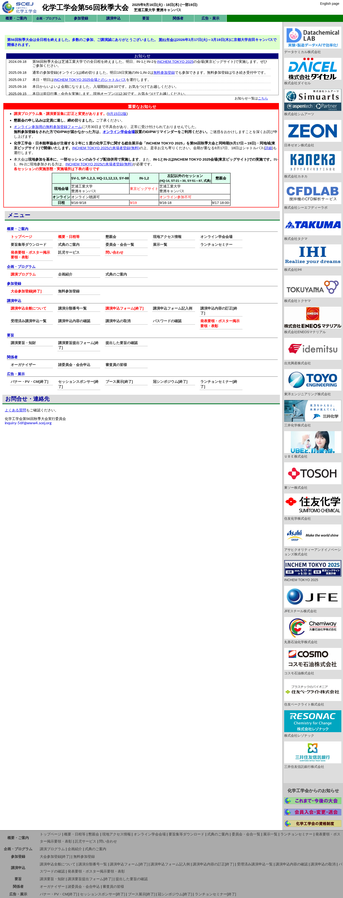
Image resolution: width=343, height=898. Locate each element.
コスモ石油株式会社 (312, 661)
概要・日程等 (69, 237)
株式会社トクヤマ (312, 289)
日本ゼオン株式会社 (312, 133)
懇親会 (111, 237)
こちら (263, 98)
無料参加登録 (69, 291)
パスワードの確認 (167, 321)
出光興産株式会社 (312, 351)
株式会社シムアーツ (312, 102)
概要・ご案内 (16, 18)
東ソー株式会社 (312, 475)
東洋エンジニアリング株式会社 (312, 382)
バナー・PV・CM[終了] (29, 382)
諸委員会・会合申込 (74, 365)
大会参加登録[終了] (26, 291)
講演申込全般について (28, 308)
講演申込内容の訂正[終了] (213, 864)
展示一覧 (160, 244)
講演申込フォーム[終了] (125, 308)
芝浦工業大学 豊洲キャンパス (157, 10)
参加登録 (81, 18)
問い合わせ (114, 252)
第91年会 (166, 40)
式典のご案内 (69, 244)
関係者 (178, 18)
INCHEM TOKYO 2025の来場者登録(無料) (106, 148)
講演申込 (113, 18)
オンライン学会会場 (119, 132)
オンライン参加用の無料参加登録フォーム (48, 127)
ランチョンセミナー (216, 244)
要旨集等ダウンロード (28, 244)
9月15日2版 (117, 114)
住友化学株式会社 (312, 507)
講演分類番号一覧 (72, 308)
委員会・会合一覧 (120, 244)
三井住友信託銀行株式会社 (312, 755)
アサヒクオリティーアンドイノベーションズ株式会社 (312, 540)
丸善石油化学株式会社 (312, 630)
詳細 (268, 148)
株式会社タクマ (312, 227)
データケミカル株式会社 (312, 40)
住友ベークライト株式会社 (312, 692)
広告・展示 (210, 18)
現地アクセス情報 (167, 237)
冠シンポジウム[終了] (170, 382)
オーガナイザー (23, 365)
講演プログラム (23, 274)
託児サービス (69, 252)
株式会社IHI (312, 257)
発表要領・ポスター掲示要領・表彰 (96, 871)
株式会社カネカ (312, 164)
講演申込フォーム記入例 (172, 308)
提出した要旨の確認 (122, 343)
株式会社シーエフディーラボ (312, 195)
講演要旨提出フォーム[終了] (90, 879)
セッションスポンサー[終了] (102, 894)
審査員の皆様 (116, 365)
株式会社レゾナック (312, 723)
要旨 (145, 18)
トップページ (21, 237)
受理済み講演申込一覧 (28, 321)
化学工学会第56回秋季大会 (85, 7)
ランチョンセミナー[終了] (215, 894)
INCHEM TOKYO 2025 (312, 571)
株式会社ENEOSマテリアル (312, 320)
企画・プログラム (18, 849)
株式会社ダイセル (312, 71)
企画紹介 (65, 274)
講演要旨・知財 (23, 343)
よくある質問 (15, 410)
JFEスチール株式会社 (312, 599)
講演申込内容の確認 (74, 321)
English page (329, 3)
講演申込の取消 (118, 321)
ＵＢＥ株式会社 (312, 444)
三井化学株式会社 (312, 413)
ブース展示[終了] (119, 382)
